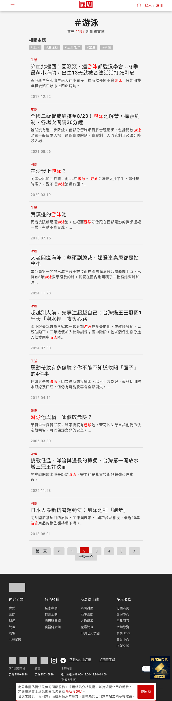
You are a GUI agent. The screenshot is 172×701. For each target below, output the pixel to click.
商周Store (123, 633)
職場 (12, 633)
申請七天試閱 (90, 633)
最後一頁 (86, 556)
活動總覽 (122, 627)
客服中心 (122, 614)
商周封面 (87, 608)
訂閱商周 (122, 608)
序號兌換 (122, 646)
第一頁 (41, 551)
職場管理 (87, 627)
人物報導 (87, 620)
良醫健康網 (53, 627)
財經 (12, 620)
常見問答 (122, 620)
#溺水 (35, 47)
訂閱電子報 (107, 660)
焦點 (12, 608)
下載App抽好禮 (80, 660)
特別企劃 (51, 614)
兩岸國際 (87, 614)
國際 (12, 614)
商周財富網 (53, 620)
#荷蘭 (106, 47)
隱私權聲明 (74, 690)
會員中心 (122, 639)
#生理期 (52, 47)
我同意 (145, 690)
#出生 (91, 47)
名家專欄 (51, 608)
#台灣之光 (72, 47)
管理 (12, 627)
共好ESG (15, 639)
